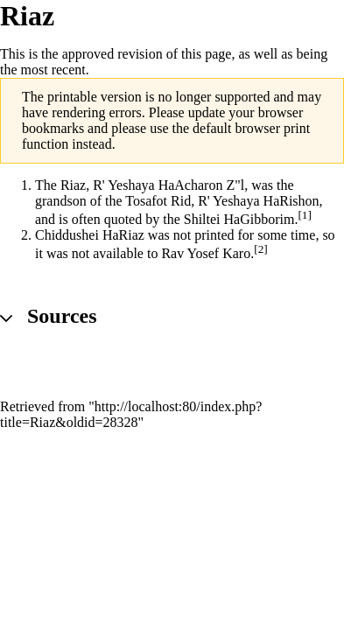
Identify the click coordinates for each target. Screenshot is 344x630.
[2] (261, 249)
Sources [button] (62, 315)
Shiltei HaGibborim (239, 219)
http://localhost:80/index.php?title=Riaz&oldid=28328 (131, 414)
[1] (305, 214)
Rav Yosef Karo (205, 254)
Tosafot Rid (158, 200)
